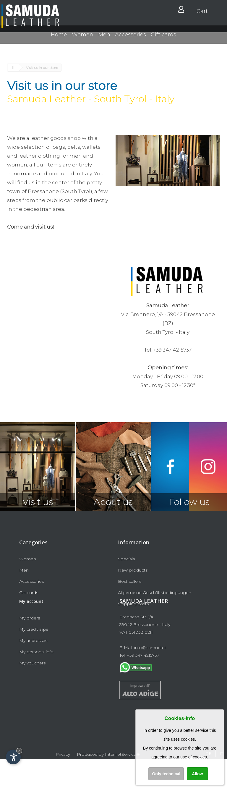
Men (104, 40)
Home (59, 40)
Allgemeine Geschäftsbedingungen (154, 592)
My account (31, 630)
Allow (197, 773)
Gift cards (163, 40)
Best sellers (129, 581)
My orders (29, 647)
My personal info (36, 680)
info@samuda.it (150, 676)
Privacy (63, 783)
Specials (126, 559)
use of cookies (193, 757)
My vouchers (32, 692)
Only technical (166, 773)
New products (132, 570)
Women (82, 40)
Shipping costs (133, 603)
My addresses (33, 669)
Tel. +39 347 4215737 (139, 684)
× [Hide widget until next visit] (19, 750)
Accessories (130, 40)
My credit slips (33, 658)
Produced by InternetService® (108, 783)
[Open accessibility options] (13, 757)
